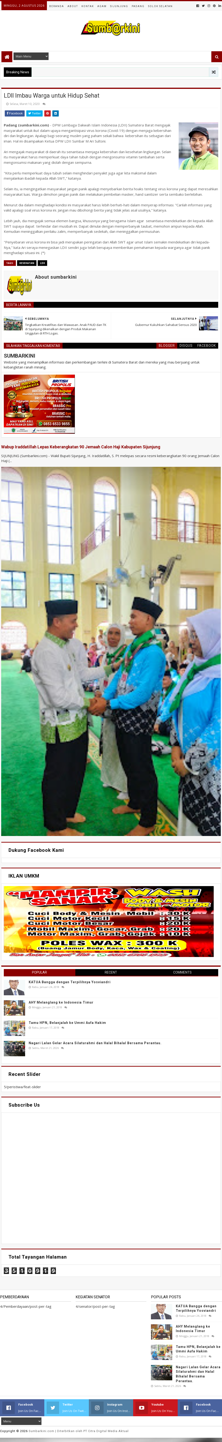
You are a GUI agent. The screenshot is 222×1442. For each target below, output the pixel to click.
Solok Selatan (160, 6)
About (73, 6)
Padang (138, 6)
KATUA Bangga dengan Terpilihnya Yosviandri (70, 982)
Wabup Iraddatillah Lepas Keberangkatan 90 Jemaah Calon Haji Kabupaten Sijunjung (80, 447)
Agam (102, 6)
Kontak (88, 6)
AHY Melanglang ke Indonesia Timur (61, 1002)
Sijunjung (119, 6)
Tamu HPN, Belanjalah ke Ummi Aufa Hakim (67, 1023)
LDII (42, 263)
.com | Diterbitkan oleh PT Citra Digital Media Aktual (79, 1431)
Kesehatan (26, 263)
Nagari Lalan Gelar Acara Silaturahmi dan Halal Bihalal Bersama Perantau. (95, 1043)
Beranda (56, 6)
